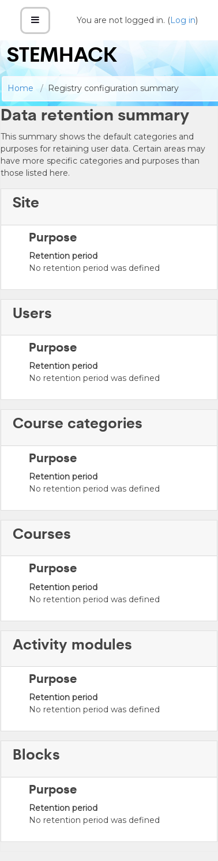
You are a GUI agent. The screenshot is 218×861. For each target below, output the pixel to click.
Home (20, 88)
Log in (183, 20)
